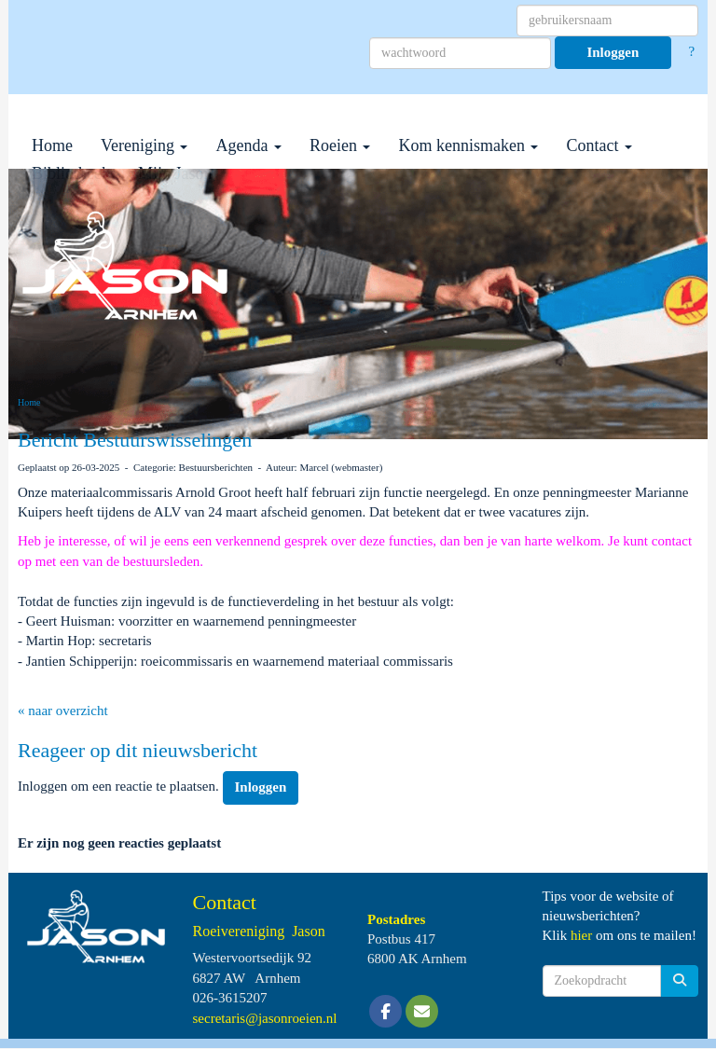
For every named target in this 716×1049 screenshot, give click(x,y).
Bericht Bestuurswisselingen (135, 439)
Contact (599, 145)
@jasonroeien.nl (265, 1018)
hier (581, 935)
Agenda (248, 145)
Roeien (340, 145)
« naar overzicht (63, 710)
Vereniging (144, 145)
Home (52, 145)
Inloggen (612, 52)
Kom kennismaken (468, 145)
